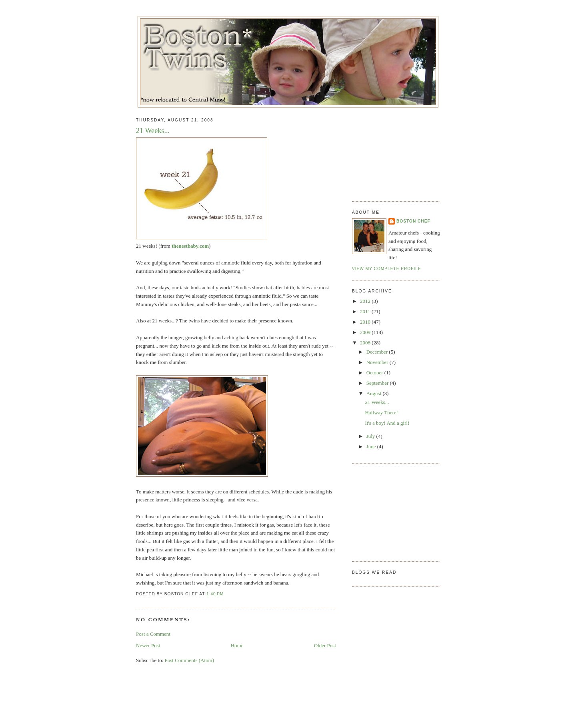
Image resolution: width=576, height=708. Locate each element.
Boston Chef (413, 221)
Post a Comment (153, 634)
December (377, 352)
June (371, 446)
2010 (366, 322)
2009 (366, 332)
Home (237, 645)
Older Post (325, 645)
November (378, 362)
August (374, 393)
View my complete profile (386, 268)
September (378, 383)
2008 (366, 343)
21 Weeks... (153, 131)
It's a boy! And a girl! (387, 423)
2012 (366, 301)
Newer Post (148, 645)
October (375, 373)
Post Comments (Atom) (189, 660)
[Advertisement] (392, 151)
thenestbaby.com (190, 246)
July (371, 436)
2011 (366, 311)
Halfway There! (381, 413)
